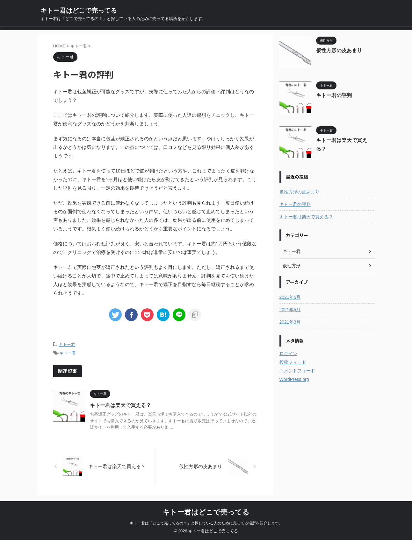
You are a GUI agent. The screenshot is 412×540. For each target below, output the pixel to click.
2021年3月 (290, 322)
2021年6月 (290, 297)
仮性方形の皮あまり (339, 50)
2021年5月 (290, 309)
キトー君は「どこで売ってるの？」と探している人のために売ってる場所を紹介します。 (206, 523)
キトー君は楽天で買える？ (120, 405)
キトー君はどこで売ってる (78, 10)
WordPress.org (294, 379)
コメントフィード (297, 370)
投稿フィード (292, 362)
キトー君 (67, 344)
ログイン (288, 353)
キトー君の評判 (334, 95)
